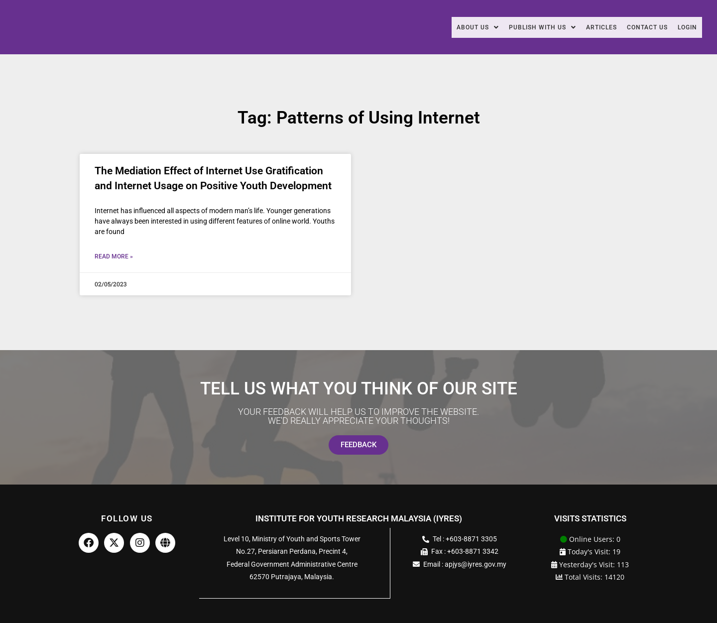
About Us (451, 27)
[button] (450, 27)
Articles (588, 27)
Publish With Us (522, 27)
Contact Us (640, 27)
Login (685, 27)
